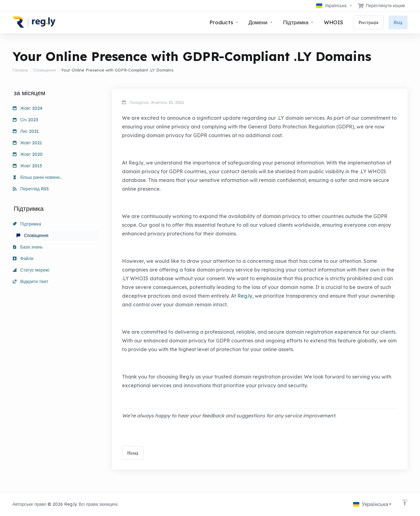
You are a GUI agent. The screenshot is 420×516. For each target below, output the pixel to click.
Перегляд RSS (31, 189)
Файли (23, 258)
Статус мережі (31, 270)
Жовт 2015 (27, 166)
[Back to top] (405, 502)
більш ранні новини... (37, 177)
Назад (132, 453)
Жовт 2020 (28, 154)
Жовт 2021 (27, 143)
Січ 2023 (25, 120)
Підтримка (27, 224)
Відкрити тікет (30, 281)
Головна (20, 69)
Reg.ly (244, 296)
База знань (28, 247)
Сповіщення (44, 69)
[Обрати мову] (334, 5)
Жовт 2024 (27, 108)
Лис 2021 (26, 131)
